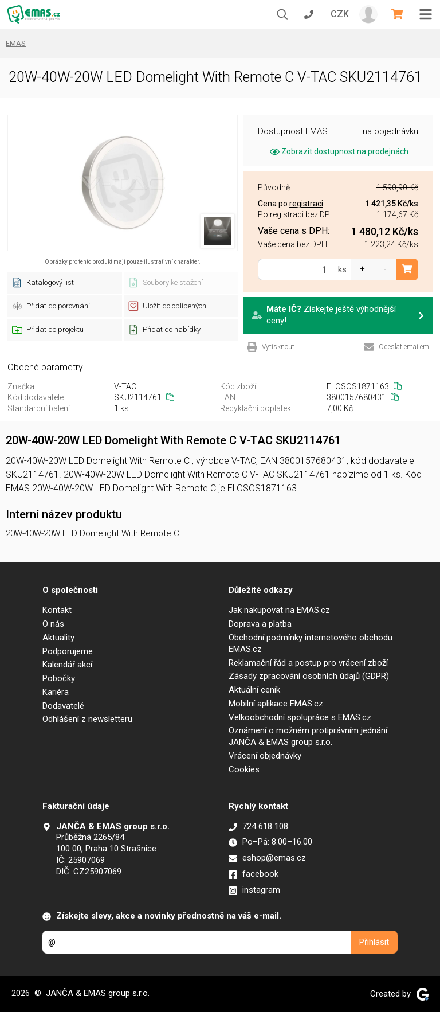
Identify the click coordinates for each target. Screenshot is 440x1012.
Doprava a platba (260, 624)
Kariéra (55, 692)
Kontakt (57, 610)
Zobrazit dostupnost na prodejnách (338, 151)
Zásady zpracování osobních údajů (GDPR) (309, 676)
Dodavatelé (63, 706)
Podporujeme (67, 651)
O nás (53, 624)
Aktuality (58, 637)
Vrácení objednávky (265, 756)
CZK (340, 14)
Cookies (244, 769)
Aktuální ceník (254, 690)
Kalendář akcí (67, 664)
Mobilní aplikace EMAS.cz (276, 703)
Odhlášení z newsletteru (87, 719)
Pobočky (58, 678)
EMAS (16, 43)
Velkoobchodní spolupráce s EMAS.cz (300, 717)
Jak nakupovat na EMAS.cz (279, 610)
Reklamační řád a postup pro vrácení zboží (308, 663)
